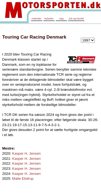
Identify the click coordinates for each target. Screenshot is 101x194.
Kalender (36, 18)
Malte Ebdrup (22, 178)
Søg (61, 18)
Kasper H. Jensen (26, 153)
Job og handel (76, 18)
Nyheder (48, 18)
